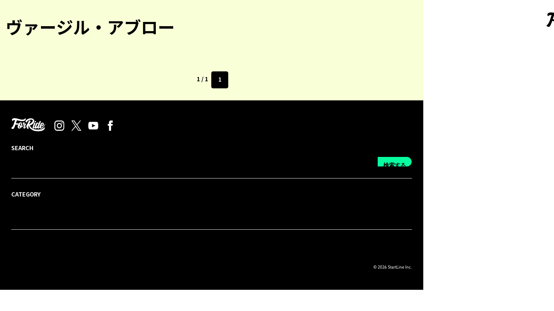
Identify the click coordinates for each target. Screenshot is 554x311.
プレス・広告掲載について (89, 267)
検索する (525, 276)
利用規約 (198, 267)
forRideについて (30, 267)
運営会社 (228, 267)
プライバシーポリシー (154, 267)
